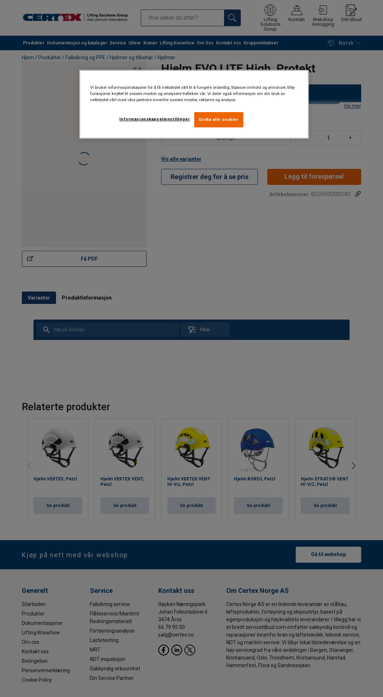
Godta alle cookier (218, 119)
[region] (194, 104)
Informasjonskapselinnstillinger (154, 119)
